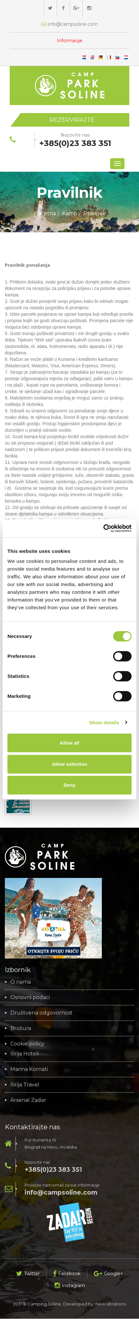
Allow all (70, 743)
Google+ (108, 1274)
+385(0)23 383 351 (53, 1170)
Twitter (28, 1274)
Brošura (20, 1028)
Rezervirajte (71, 119)
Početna (45, 214)
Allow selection (69, 764)
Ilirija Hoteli (24, 1054)
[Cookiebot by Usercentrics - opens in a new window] (103, 528)
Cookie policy (27, 1044)
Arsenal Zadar (28, 1100)
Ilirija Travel (24, 1085)
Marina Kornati (29, 1069)
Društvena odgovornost (41, 1013)
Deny (70, 785)
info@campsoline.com (61, 1193)
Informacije (69, 40)
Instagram (70, 1286)
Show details (104, 722)
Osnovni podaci (30, 997)
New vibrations (110, 1304)
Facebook (66, 1274)
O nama (20, 982)
